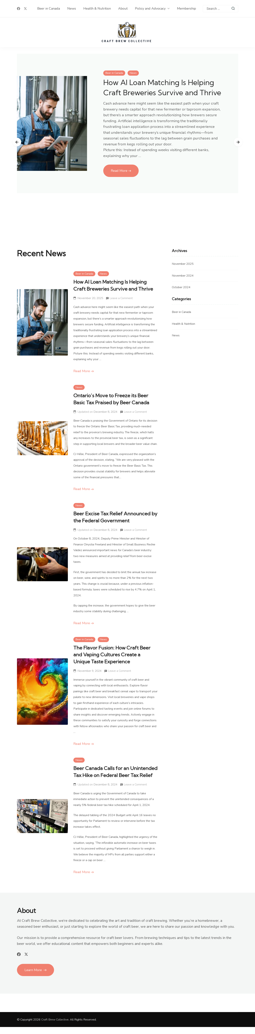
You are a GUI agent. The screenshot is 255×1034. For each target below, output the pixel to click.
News (71, 8)
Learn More (34, 977)
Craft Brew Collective (55, 1027)
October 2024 (181, 287)
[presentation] (15, 142)
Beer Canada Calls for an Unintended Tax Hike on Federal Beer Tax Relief (110, 775)
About (123, 8)
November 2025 (183, 264)
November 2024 (183, 276)
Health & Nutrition (97, 8)
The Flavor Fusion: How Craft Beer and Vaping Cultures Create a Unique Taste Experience (113, 654)
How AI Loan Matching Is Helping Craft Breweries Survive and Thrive (162, 92)
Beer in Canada (48, 8)
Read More (119, 181)
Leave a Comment (121, 298)
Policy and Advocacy (150, 8)
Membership (186, 8)
